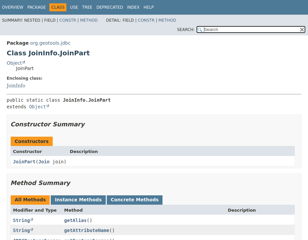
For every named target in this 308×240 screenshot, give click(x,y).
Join (44, 161)
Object (14, 63)
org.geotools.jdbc (50, 43)
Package (36, 7)
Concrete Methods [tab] (135, 199)
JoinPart (24, 161)
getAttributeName (86, 230)
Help (148, 7)
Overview (12, 7)
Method (89, 20)
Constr (67, 20)
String (21, 220)
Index (133, 7)
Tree (87, 7)
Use (74, 7)
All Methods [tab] (30, 199)
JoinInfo (16, 85)
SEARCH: (186, 29)
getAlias (75, 220)
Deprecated (109, 7)
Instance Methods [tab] (78, 199)
